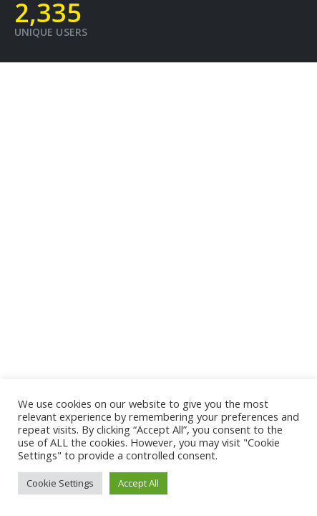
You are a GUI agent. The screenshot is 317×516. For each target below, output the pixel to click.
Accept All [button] (138, 483)
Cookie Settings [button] (60, 483)
